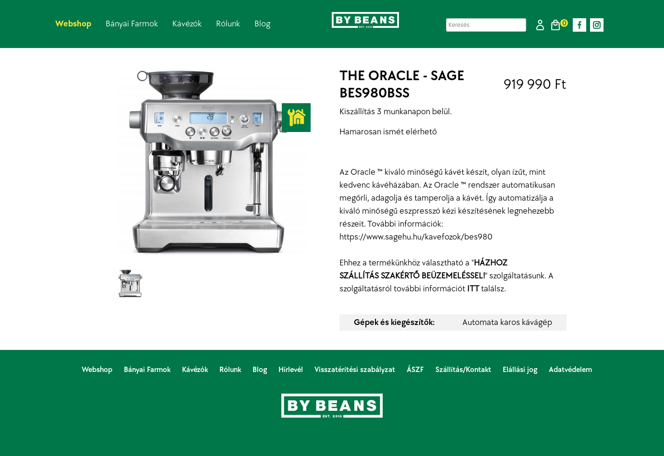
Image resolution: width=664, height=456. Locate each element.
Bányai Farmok (132, 24)
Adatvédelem (570, 369)
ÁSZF (416, 369)
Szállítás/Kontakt (464, 369)
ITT (473, 289)
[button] (540, 25)
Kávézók (187, 24)
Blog (262, 24)
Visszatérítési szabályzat (355, 369)
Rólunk (228, 24)
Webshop (73, 24)
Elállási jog (521, 369)
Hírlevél (291, 369)
